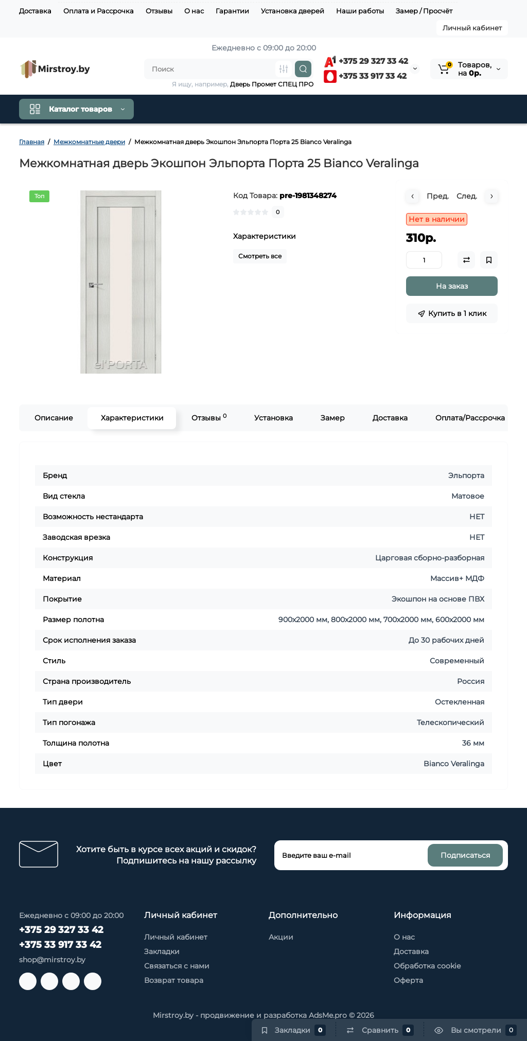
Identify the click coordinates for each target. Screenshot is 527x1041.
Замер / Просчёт (424, 11)
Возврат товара (173, 980)
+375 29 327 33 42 (366, 61)
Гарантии (232, 11)
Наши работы (360, 11)
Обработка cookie (427, 966)
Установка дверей (292, 11)
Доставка (35, 11)
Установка (273, 417)
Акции (281, 937)
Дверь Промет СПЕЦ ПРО (271, 84)
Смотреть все (260, 256)
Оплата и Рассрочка (98, 11)
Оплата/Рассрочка (469, 417)
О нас (194, 11)
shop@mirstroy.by (52, 959)
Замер (332, 417)
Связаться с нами (176, 966)
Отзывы (159, 11)
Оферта (408, 980)
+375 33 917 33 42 (365, 76)
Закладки (162, 951)
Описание (53, 417)
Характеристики (131, 417)
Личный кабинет (472, 28)
